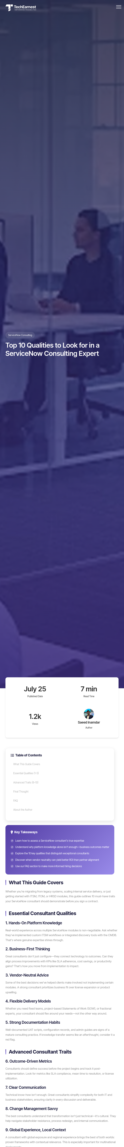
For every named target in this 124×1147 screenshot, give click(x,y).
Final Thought (20, 791)
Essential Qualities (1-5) (26, 773)
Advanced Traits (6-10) (25, 782)
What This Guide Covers (26, 764)
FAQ (15, 800)
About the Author (22, 809)
